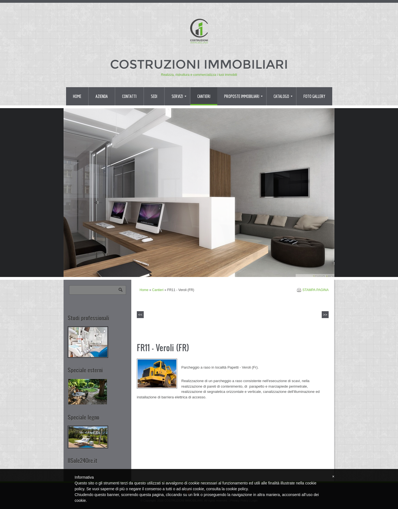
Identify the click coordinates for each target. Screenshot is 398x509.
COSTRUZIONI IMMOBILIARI (199, 64)
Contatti (129, 96)
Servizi (179, 96)
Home (77, 96)
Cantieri (203, 96)
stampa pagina (315, 290)
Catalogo (283, 96)
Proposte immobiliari (243, 96)
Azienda (102, 96)
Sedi (154, 96)
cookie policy (237, 489)
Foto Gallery (314, 96)
